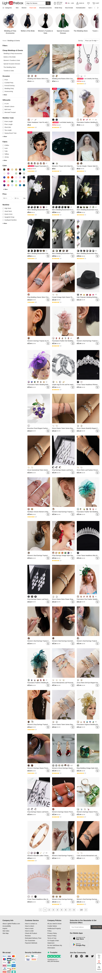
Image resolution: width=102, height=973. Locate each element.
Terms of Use (51, 938)
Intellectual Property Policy (54, 930)
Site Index (6, 931)
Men (17, 8)
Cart (99, 956)
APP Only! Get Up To (59, 3)
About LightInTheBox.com (11, 923)
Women (24, 8)
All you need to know (54, 923)
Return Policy (51, 936)
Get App (99, 963)
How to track (29, 928)
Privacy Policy (52, 933)
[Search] (35, 3)
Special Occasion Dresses (12, 64)
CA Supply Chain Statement (53, 942)
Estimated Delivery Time (33, 938)
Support (99, 969)
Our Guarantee (30, 940)
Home (5, 41)
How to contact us (31, 923)
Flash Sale (32, 8)
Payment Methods (31, 943)
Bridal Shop (58, 8)
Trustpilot (52, 952)
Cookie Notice (52, 926)
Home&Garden (80, 8)
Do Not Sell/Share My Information (54, 946)
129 (81, 910)
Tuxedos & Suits (9, 70)
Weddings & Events (14, 40)
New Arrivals (69, 8)
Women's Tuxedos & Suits (12, 60)
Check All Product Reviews (31, 934)
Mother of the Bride (10, 57)
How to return (29, 926)
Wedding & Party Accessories (13, 53)
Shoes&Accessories (45, 8)
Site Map (5, 933)
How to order (29, 931)
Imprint (5, 928)
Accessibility (7, 926)
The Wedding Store (10, 67)
